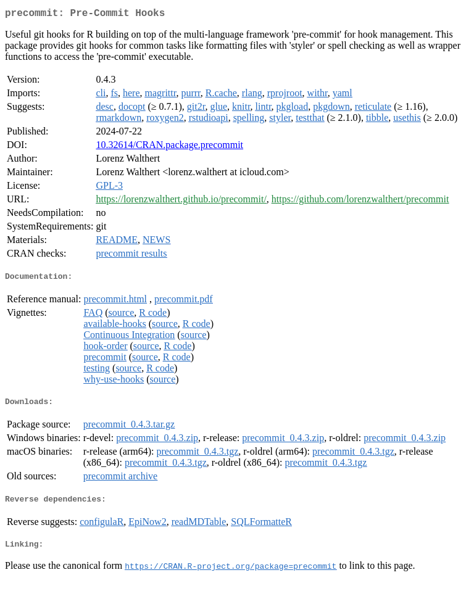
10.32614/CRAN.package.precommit (169, 147)
